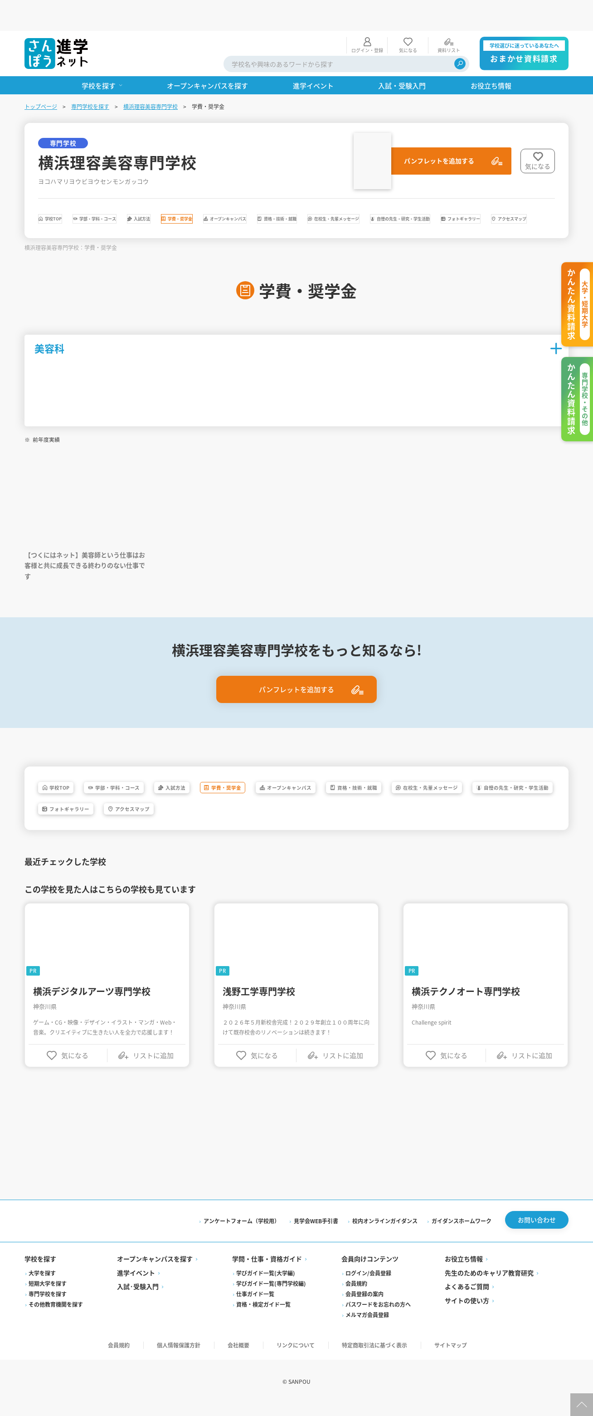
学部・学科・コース (148, 190)
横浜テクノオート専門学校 (466, 1001)
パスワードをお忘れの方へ (378, 1317)
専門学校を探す (90, 75)
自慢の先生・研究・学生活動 (213, 215)
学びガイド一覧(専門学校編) (271, 1296)
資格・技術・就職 (478, 190)
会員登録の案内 (364, 1306)
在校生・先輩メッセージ (94, 215)
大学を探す (42, 1285)
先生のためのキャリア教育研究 (489, 1285)
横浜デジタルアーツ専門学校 (92, 1001)
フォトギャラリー (322, 215)
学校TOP (68, 190)
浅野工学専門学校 (259, 1001)
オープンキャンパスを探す (155, 1271)
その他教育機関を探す (56, 1317)
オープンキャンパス (383, 190)
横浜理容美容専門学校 (150, 75)
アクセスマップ (409, 215)
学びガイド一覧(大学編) (265, 1285)
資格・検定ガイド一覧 (263, 1317)
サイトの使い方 (467, 1313)
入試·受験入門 (138, 1299)
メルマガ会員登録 (367, 1327)
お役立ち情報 (464, 1271)
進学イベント (136, 1285)
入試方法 (228, 190)
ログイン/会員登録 (368, 1285)
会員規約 (356, 1296)
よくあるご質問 (467, 1299)
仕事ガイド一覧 (255, 1306)
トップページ (40, 75)
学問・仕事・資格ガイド (267, 1271)
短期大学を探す (48, 1296)
